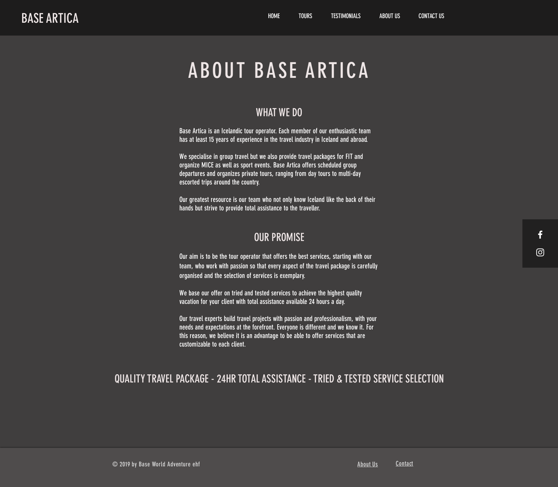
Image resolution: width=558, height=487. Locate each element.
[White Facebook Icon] (540, 234)
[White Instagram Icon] (540, 252)
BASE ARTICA (50, 18)
